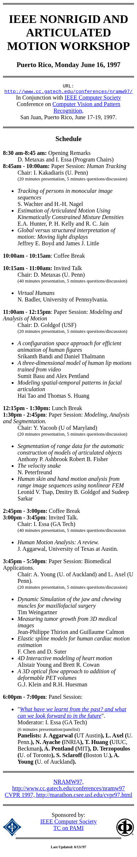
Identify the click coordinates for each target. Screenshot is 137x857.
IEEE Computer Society (93, 100)
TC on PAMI (68, 830)
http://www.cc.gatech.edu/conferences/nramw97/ (68, 93)
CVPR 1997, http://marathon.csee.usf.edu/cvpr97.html (68, 797)
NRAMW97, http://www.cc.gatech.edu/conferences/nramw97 (68, 787)
